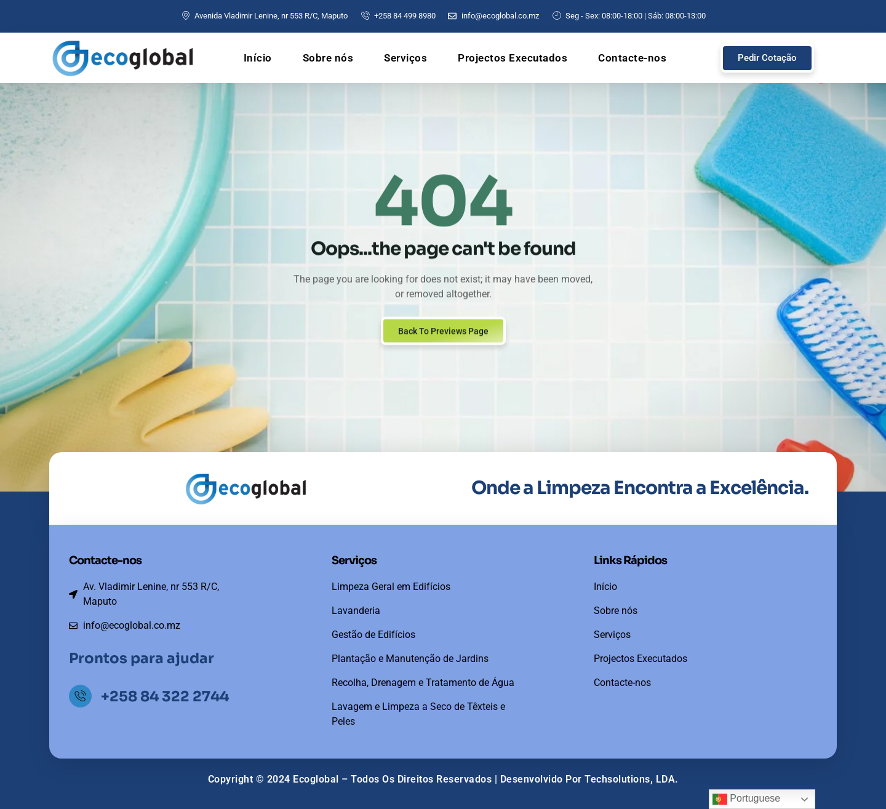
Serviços (405, 58)
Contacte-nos (632, 58)
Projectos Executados (512, 58)
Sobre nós (328, 58)
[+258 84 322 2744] (81, 696)
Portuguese (746, 799)
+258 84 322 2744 (167, 697)
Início (258, 58)
